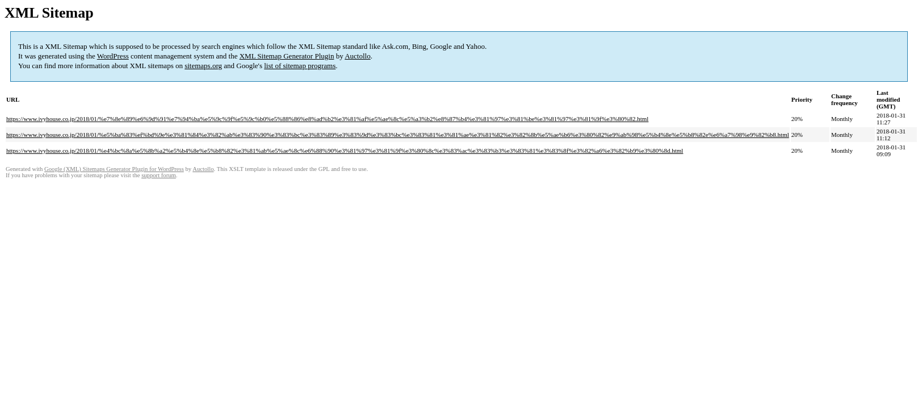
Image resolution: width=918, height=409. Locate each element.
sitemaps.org (203, 65)
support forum (158, 175)
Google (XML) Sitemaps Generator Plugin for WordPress (114, 169)
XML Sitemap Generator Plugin (287, 56)
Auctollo (358, 56)
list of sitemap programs (300, 65)
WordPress (113, 56)
